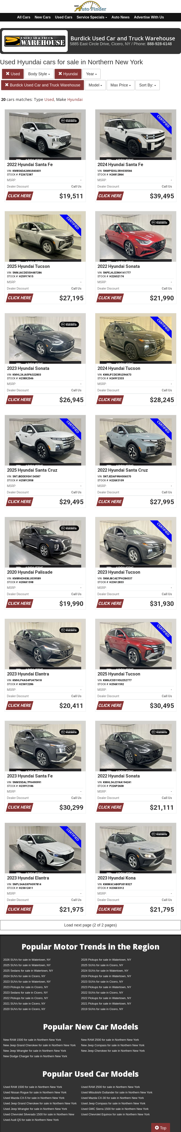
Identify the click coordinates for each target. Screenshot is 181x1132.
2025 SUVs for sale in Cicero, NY (102, 965)
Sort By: (147, 85)
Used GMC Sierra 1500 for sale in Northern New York (115, 1109)
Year (91, 74)
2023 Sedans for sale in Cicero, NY (25, 992)
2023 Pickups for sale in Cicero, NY (25, 987)
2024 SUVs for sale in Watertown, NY (104, 970)
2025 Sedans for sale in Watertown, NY (28, 970)
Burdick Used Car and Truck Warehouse (42, 85)
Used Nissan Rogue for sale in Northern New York (34, 1092)
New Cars (43, 17)
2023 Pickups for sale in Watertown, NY (106, 987)
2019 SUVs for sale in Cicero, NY (102, 1009)
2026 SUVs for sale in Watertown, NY (27, 959)
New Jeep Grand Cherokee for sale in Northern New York (39, 1045)
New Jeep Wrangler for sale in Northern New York (34, 1050)
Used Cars (63, 17)
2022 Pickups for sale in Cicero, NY (25, 998)
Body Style (39, 74)
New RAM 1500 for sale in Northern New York (32, 1039)
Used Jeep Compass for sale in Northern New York (113, 1103)
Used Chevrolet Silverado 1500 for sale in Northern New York (38, 1115)
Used (13, 74)
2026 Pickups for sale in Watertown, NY (106, 959)
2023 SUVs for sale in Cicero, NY (102, 981)
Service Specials (92, 17)
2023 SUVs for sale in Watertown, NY (27, 981)
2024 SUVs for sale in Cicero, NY (24, 976)
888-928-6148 (159, 44)
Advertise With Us (149, 17)
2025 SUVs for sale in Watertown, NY (27, 965)
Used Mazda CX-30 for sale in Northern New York (112, 1098)
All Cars (23, 17)
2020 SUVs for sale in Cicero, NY (24, 1009)
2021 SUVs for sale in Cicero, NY (24, 1003)
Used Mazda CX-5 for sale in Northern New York (33, 1098)
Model (95, 85)
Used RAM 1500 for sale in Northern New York (32, 1087)
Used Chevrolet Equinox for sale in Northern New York (115, 1114)
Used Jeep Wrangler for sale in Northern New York (35, 1109)
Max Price (120, 85)
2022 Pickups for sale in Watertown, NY (106, 998)
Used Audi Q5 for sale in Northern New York (31, 1119)
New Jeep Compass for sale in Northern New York (112, 1045)
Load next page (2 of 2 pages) (90, 925)
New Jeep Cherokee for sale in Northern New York (113, 1050)
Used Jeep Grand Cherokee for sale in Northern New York (40, 1103)
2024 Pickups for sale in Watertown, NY (106, 976)
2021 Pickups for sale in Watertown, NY (106, 1003)
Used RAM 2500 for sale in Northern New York (110, 1087)
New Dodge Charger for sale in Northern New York (35, 1056)
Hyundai (68, 74)
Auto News (121, 17)
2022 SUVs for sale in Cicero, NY (102, 992)
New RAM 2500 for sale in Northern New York (110, 1039)
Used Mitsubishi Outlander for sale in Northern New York (116, 1092)
